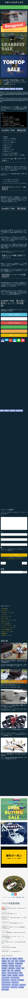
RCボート (4, 618)
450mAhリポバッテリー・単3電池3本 (12, 119)
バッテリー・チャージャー (8, 625)
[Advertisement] (14, 361)
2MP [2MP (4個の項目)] (7, 958)
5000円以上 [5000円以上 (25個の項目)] (4, 963)
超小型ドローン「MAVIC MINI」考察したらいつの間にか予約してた (14, 706)
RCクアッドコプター (6, 86)
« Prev (3, 563)
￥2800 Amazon (14, 335)
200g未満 (7, 88)
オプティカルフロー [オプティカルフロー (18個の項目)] (15, 977)
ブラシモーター (19, 88)
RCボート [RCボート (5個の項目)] (4, 972)
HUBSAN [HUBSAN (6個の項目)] (4, 970)
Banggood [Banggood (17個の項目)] (4, 965)
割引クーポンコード (6, 631)
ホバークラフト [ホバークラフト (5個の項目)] (15, 984)
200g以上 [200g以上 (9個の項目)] (20, 958)
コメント (2, 515)
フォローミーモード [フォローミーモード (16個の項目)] (6, 982)
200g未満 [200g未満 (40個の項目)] (4, 961)
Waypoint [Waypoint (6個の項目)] (15, 975)
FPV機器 (4, 608)
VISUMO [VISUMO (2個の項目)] (9, 975)
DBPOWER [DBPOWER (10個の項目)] (11, 965)
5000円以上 (12, 88)
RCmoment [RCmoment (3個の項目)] (17, 970)
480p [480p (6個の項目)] (9, 961)
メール (2, 537)
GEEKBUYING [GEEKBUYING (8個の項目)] (12, 968)
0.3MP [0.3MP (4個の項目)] (3, 958)
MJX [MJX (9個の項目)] (12, 970)
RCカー (3, 610)
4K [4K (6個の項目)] (10, 958)
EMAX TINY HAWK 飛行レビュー (11, 685)
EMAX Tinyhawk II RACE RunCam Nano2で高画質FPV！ (13, 661)
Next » (24, 563)
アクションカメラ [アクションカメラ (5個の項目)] (5, 977)
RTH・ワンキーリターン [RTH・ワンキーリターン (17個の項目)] (13, 972)
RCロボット (4, 622)
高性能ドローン (5, 635)
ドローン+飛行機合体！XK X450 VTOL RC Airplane (13, 754)
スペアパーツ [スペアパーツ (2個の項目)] (13, 980)
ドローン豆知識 (5, 623)
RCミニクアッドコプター (8, 620)
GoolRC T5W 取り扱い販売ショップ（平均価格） (14, 125)
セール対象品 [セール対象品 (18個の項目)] (20, 980)
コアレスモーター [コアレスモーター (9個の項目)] (5, 980)
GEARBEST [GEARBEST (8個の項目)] (4, 968)
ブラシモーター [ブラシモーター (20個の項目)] (15, 982)
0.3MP (2, 88)
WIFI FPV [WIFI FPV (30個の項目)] (21, 975)
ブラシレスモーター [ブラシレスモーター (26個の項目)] (6, 984)
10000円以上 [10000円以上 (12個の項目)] (11, 963)
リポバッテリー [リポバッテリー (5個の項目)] (14, 987)
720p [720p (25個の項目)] (13, 961)
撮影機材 (4, 633)
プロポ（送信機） (6, 629)
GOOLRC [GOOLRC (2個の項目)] (18, 968)
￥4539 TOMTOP (14, 314)
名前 (2, 532)
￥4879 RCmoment (14, 323)
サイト (2, 542)
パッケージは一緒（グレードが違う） (12, 118)
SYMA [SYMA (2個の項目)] (20, 972)
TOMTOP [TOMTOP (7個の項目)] (4, 975)
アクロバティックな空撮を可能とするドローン (13, 730)
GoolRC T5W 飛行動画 (8, 121)
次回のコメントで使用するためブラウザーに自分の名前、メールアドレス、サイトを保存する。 (14, 550)
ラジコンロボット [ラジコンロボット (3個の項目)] (5, 987)
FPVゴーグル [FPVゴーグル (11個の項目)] (18, 965)
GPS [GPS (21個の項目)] (23, 968)
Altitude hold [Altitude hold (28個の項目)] (18, 963)
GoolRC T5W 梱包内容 (8, 117)
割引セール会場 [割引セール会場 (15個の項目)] (5, 989)
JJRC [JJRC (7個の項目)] (9, 970)
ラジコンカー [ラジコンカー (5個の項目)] (22, 984)
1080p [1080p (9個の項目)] (16, 961)
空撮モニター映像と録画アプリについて (13, 122)
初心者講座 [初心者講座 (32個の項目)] (21, 987)
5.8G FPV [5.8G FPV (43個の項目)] (15, 958)
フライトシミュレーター (7, 627)
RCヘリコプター (5, 616)
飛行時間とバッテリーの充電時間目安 (12, 124)
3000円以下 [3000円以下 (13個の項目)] (22, 961)
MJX (4, 614)
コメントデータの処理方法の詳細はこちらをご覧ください (12, 558)
